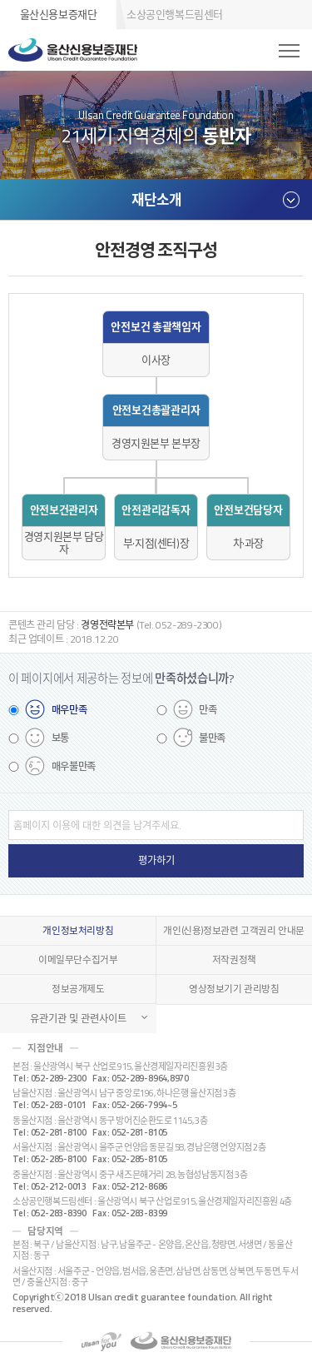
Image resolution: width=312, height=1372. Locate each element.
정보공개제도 (78, 989)
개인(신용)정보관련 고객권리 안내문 (234, 930)
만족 (207, 710)
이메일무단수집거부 (78, 959)
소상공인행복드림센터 (174, 14)
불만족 (212, 738)
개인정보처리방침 (77, 930)
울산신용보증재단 (58, 14)
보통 (60, 738)
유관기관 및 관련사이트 (78, 1019)
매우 (69, 710)
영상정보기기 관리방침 (234, 989)
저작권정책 (234, 959)
